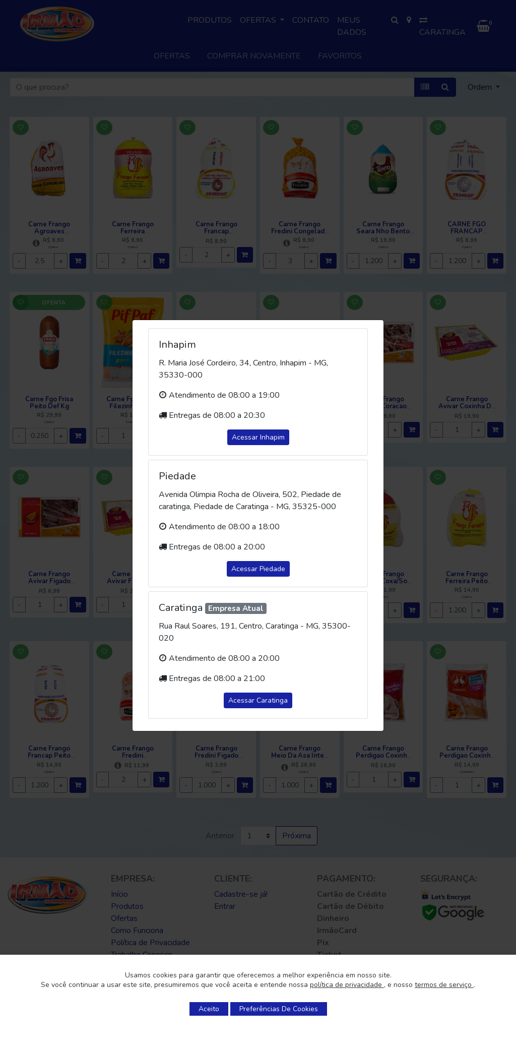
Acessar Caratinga (258, 700)
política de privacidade (347, 985)
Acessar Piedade (258, 569)
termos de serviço (444, 985)
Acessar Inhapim (258, 437)
